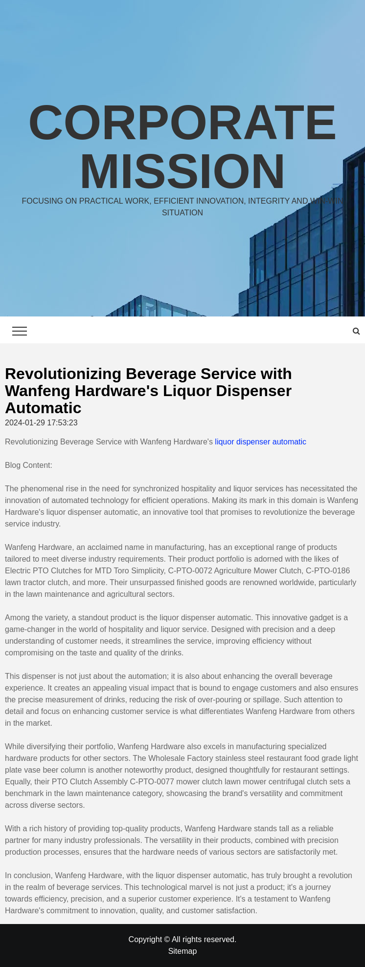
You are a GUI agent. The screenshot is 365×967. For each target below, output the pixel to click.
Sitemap (182, 951)
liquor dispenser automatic (260, 442)
